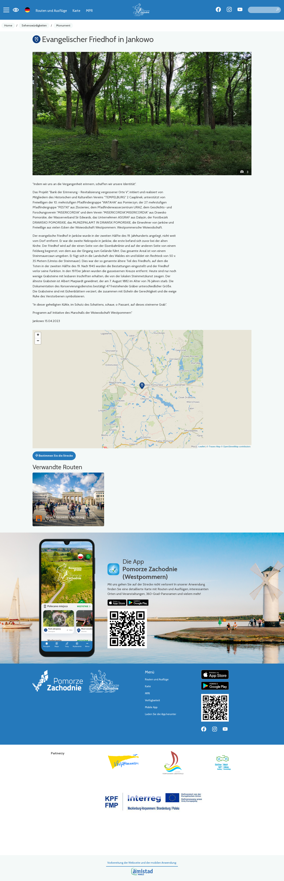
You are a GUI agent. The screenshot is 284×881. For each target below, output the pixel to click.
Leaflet (201, 446)
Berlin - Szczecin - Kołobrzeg (64, 517)
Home (8, 25)
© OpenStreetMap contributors (235, 446)
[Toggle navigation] (6, 9)
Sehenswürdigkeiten (34, 25)
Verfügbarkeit (152, 700)
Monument (63, 25)
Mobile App (151, 707)
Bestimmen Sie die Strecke (54, 455)
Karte (76, 10)
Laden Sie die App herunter (160, 714)
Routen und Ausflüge (51, 10)
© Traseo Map (213, 446)
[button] (49, 113)
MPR (89, 10)
